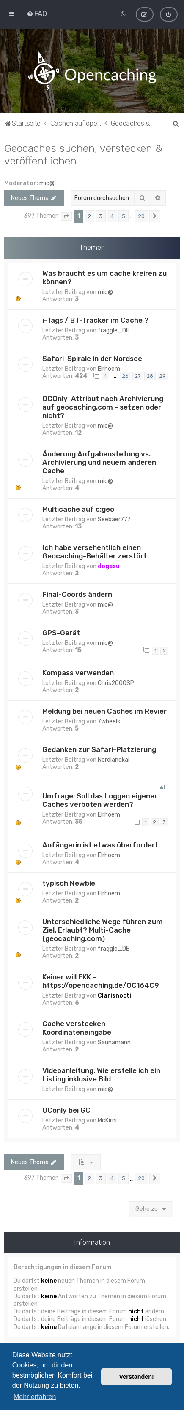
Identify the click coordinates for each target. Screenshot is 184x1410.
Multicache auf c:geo (78, 509)
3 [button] (100, 216)
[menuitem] (37, 13)
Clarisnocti (114, 995)
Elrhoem (109, 368)
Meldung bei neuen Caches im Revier (104, 711)
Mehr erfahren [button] (35, 1396)
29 (162, 376)
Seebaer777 (114, 519)
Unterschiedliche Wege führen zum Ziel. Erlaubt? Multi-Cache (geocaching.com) (102, 930)
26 (125, 376)
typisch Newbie (68, 883)
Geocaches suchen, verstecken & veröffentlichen (83, 154)
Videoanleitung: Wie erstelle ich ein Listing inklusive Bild (101, 1074)
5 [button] (123, 216)
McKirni (107, 1120)
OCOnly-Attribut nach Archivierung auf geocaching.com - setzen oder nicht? (102, 407)
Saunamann (114, 1042)
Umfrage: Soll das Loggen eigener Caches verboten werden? (99, 800)
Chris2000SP (116, 683)
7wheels (109, 721)
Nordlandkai (113, 759)
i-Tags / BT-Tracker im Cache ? (95, 319)
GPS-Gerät (61, 632)
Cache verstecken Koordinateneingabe (76, 1027)
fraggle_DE (113, 330)
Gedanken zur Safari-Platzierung (99, 749)
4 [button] (112, 216)
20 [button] (141, 216)
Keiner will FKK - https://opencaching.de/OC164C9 (100, 981)
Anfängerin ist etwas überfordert (100, 845)
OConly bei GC (66, 1110)
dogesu (109, 566)
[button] (66, 216)
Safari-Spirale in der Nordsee (92, 358)
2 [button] (89, 216)
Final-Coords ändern (77, 594)
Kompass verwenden (78, 673)
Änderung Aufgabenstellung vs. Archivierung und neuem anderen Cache (99, 462)
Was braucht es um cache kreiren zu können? (104, 277)
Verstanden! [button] (136, 1376)
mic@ (47, 183)
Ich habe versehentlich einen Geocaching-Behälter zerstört (94, 551)
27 (137, 376)
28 (150, 376)
